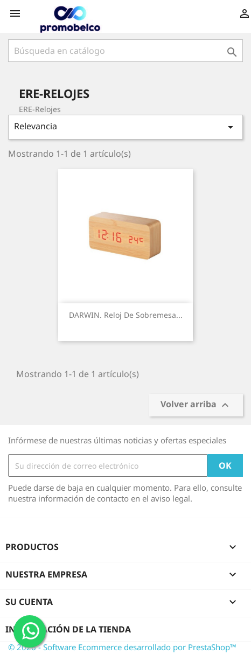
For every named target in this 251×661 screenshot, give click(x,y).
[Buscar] (125, 50)
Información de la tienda (68, 629)
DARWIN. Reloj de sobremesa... (126, 315)
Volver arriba (196, 405)
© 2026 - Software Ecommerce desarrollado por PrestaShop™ (122, 647)
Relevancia (125, 127)
